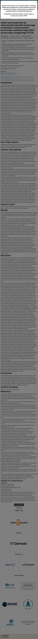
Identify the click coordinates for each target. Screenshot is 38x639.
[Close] (36, 2)
